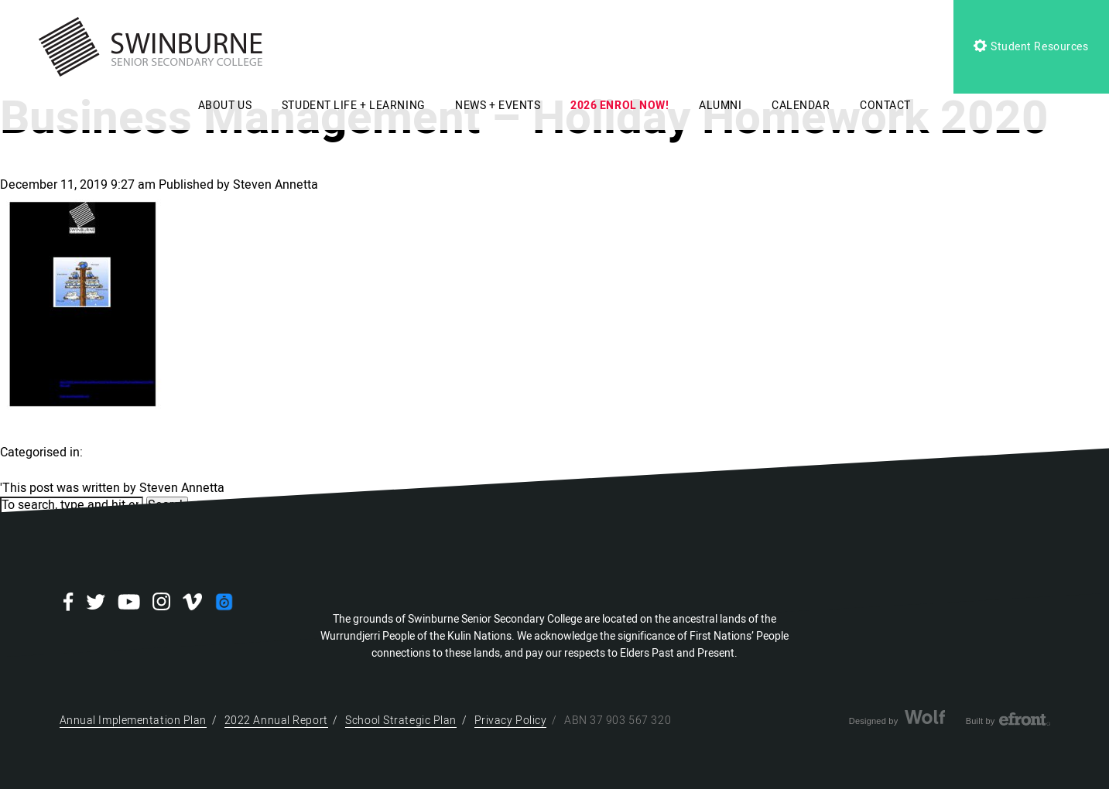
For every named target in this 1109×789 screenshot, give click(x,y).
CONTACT (885, 105)
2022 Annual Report (276, 720)
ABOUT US (225, 105)
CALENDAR (801, 105)
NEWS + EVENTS (497, 105)
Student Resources (1031, 47)
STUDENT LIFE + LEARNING (354, 105)
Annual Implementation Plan (133, 720)
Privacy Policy (510, 720)
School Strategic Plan (401, 720)
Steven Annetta (275, 185)
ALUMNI (720, 105)
